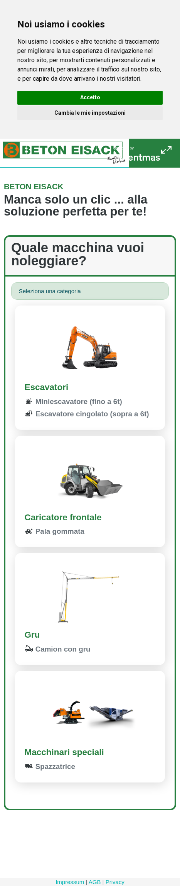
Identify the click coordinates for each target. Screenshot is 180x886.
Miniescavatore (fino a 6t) (73, 401)
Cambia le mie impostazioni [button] (90, 113)
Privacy (115, 882)
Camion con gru (58, 649)
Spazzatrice (50, 766)
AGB (95, 882)
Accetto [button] (90, 97)
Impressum (70, 882)
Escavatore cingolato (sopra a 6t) (87, 414)
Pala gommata (54, 531)
